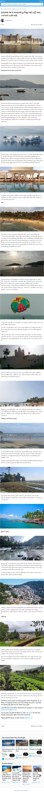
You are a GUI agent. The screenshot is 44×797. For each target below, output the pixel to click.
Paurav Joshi (6, 782)
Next (40, 749)
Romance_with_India (18, 782)
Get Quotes (12, 755)
